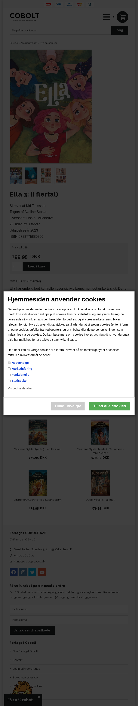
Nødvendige (20, 362)
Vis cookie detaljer (20, 388)
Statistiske (19, 381)
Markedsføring (22, 368)
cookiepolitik (102, 334)
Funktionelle (20, 374)
